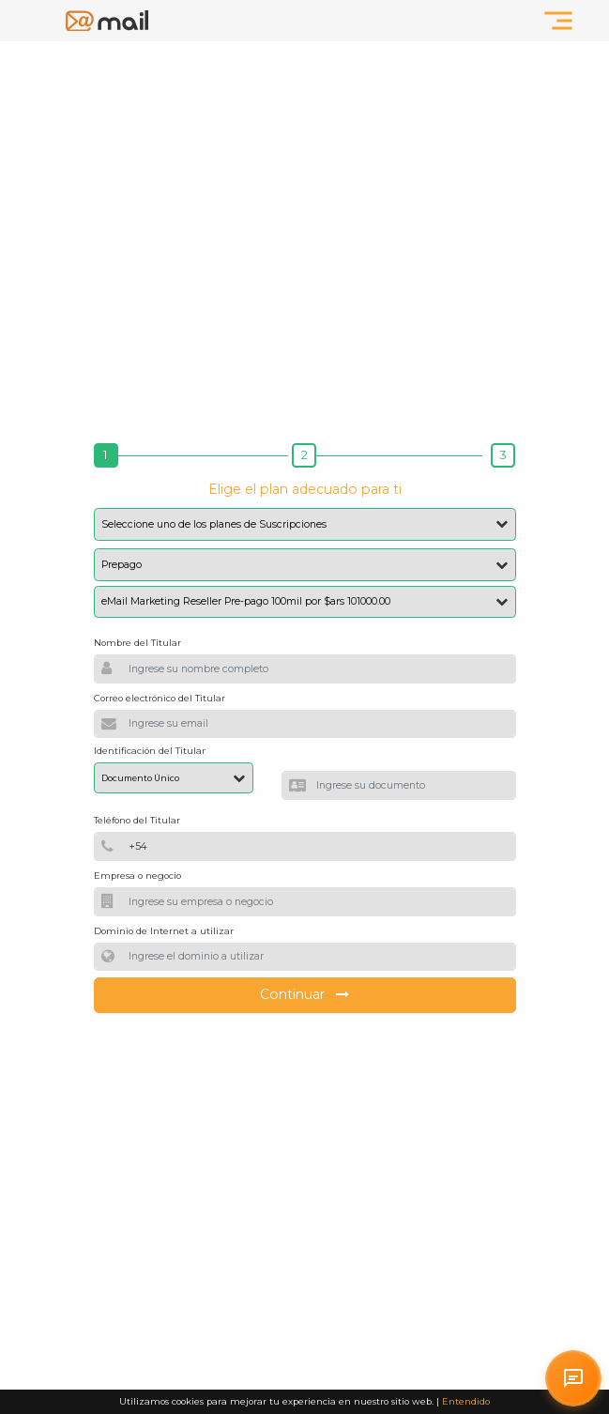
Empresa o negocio (137, 875)
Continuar (305, 994)
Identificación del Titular (150, 750)
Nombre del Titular (137, 643)
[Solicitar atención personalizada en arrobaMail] (573, 1378)
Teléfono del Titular (137, 820)
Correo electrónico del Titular (159, 698)
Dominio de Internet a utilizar (164, 931)
